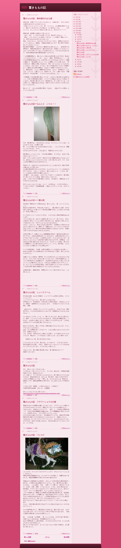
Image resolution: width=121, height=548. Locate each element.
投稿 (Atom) (31, 541)
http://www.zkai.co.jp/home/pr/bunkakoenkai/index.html (41, 393)
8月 (78, 59)
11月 (78, 37)
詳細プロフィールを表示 (82, 76)
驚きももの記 (37, 7)
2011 (77, 26)
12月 (78, 34)
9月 (78, 41)
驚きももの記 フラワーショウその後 (39, 402)
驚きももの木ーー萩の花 (33, 200)
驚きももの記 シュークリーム (36, 292)
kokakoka (78, 74)
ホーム (47, 537)
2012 (77, 24)
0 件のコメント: (66, 97)
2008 (77, 33)
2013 (77, 21)
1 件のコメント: (66, 193)
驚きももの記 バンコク (33, 435)
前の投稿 (66, 537)
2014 (77, 19)
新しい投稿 (27, 537)
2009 (77, 30)
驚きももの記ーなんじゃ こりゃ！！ (39, 104)
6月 (78, 64)
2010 (77, 28)
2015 (77, 17)
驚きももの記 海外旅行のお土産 (37, 18)
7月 (78, 62)
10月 (78, 39)
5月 (78, 66)
